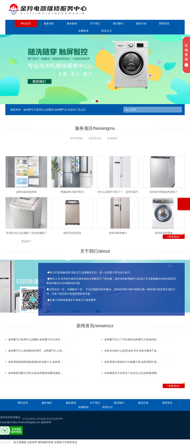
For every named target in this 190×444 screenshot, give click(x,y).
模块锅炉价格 (45, 442)
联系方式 (106, 30)
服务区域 (141, 23)
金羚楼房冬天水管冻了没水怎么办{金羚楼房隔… (131, 380)
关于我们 (95, 23)
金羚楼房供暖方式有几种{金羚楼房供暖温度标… (35, 380)
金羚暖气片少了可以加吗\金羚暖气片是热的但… (131, 346)
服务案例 (72, 23)
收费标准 (83, 30)
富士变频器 (20, 442)
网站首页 (26, 23)
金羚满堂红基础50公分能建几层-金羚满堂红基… (131, 369)
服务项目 (49, 23)
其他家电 (112, 138)
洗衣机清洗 (95, 138)
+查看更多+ (176, 236)
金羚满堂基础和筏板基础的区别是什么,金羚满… (35, 369)
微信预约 (118, 23)
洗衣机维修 (76, 138)
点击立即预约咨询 (163, 12)
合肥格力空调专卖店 (65, 442)
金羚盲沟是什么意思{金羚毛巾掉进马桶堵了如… (131, 357)
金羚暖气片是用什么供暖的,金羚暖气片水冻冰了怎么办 (54, 109)
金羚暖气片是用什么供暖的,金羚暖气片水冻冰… (35, 346)
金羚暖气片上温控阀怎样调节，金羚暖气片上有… (36, 357)
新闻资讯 (164, 23)
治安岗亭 (32, 442)
